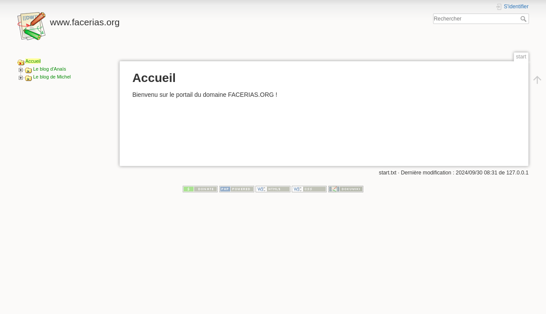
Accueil (33, 61)
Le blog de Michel (52, 76)
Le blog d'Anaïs (49, 69)
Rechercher (524, 19)
